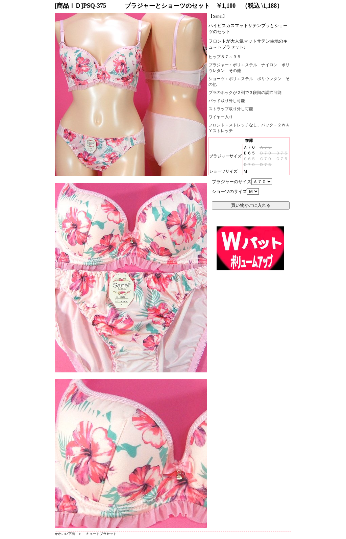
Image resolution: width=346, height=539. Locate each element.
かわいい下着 (65, 534)
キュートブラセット (101, 534)
